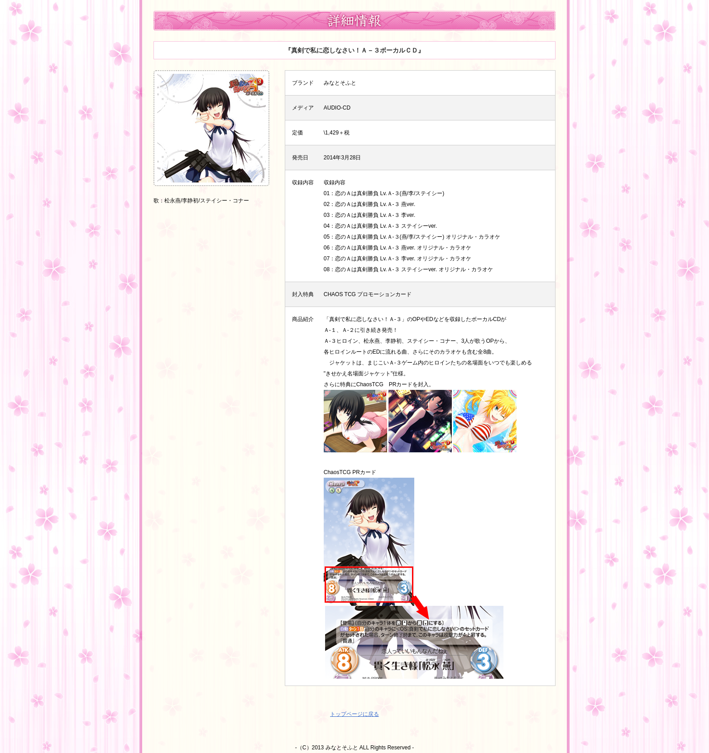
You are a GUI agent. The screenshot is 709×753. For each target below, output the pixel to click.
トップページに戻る (354, 714)
